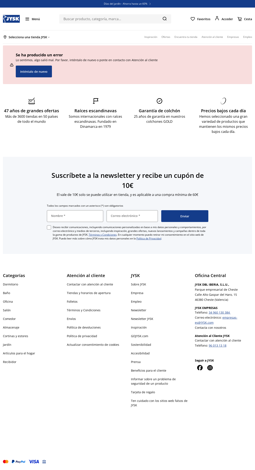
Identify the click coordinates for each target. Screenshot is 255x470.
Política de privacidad (82, 336)
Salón (7, 310)
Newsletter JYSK (142, 319)
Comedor (9, 319)
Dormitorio (10, 284)
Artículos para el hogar (19, 353)
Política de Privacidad (148, 238)
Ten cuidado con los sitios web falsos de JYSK (159, 403)
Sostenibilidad (141, 345)
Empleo (136, 302)
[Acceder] (224, 19)
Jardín (7, 345)
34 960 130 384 (220, 312)
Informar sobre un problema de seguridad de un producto (153, 381)
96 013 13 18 (217, 345)
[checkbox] (49, 227)
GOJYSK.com (139, 336)
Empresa (137, 293)
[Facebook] (200, 368)
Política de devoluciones (84, 327)
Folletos (72, 302)
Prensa (136, 362)
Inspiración (139, 327)
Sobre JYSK (138, 284)
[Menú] (32, 19)
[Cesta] (244, 19)
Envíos (71, 319)
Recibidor (9, 362)
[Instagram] (210, 368)
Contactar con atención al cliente (90, 284)
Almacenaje (11, 327)
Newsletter (138, 310)
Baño (6, 293)
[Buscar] (164, 18)
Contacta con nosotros (210, 328)
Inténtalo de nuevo (34, 72)
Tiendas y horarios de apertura (89, 293)
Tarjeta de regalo (143, 392)
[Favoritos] (200, 19)
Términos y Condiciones (103, 234)
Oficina (8, 302)
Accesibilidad (140, 353)
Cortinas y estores (15, 336)
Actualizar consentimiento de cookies (93, 345)
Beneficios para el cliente (148, 370)
